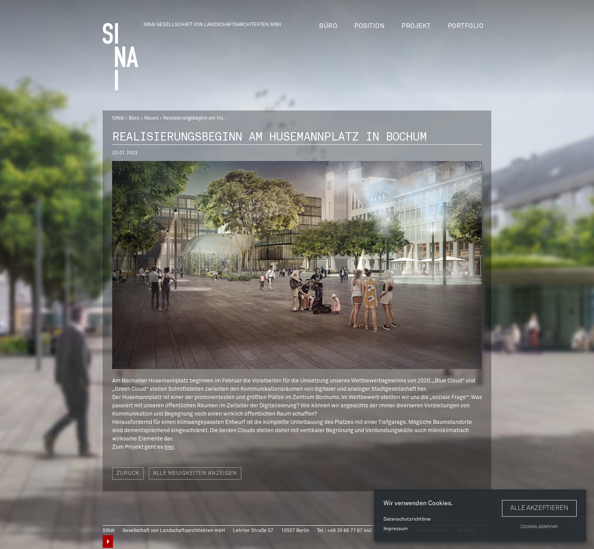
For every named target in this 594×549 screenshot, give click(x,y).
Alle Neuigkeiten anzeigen (195, 473)
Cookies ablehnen (539, 527)
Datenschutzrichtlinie (407, 519)
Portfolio (466, 26)
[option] (297, 265)
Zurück (128, 473)
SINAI (118, 118)
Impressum (395, 529)
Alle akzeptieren (539, 508)
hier (169, 447)
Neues (151, 118)
